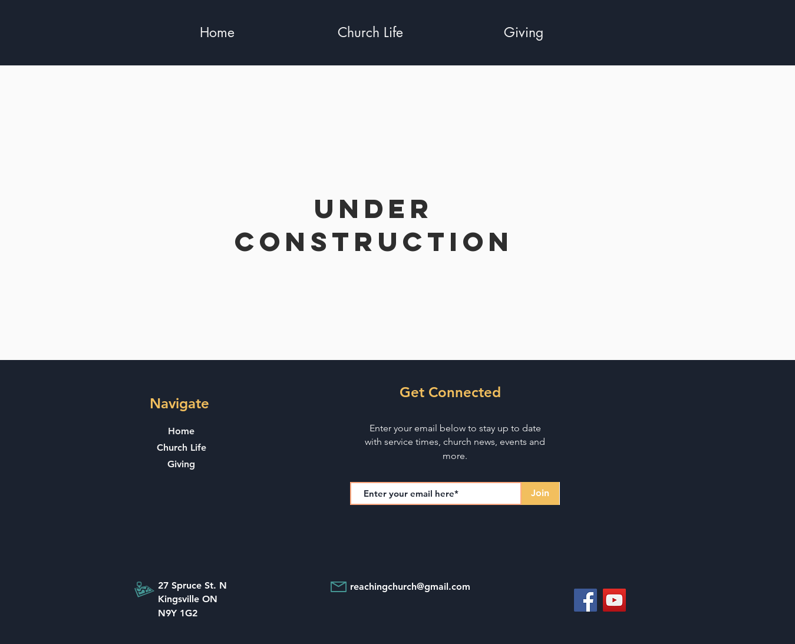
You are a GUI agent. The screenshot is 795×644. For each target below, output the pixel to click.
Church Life (181, 447)
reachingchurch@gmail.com (410, 586)
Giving (181, 464)
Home (181, 431)
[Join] (540, 493)
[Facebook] (585, 600)
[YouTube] (614, 600)
